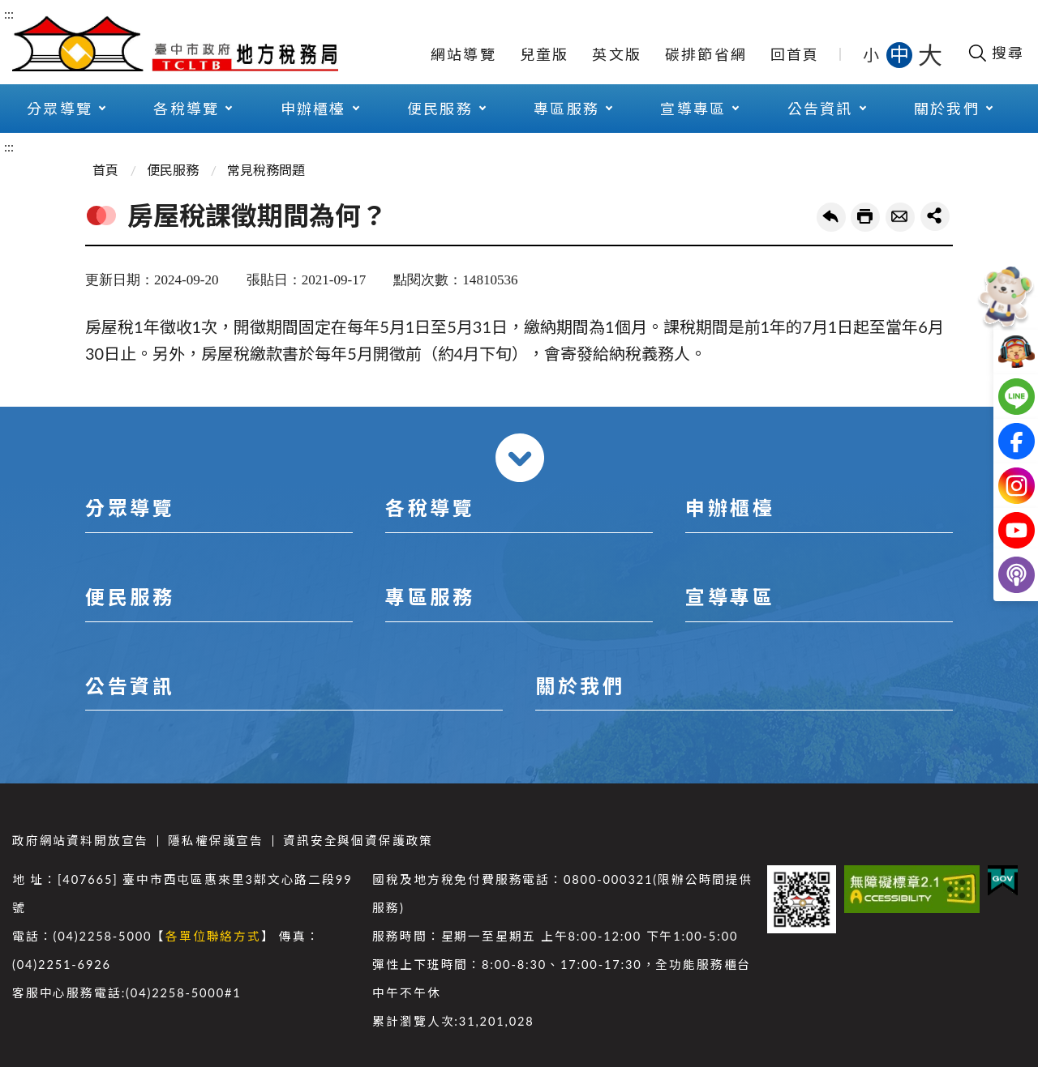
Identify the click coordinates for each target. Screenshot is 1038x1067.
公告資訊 (820, 108)
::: (9, 13)
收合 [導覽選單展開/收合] (519, 457)
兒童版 (544, 54)
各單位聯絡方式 (213, 936)
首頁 (105, 169)
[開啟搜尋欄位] (995, 52)
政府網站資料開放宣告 (80, 840)
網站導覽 (463, 54)
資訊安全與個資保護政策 (358, 840)
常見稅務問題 (266, 169)
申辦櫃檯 (313, 108)
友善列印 (865, 217)
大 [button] (930, 54)
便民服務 (440, 108)
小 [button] (872, 54)
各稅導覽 (186, 108)
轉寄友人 (900, 217)
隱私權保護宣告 (216, 840)
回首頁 (795, 54)
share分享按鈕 (935, 216)
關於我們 (947, 108)
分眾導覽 (59, 108)
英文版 (616, 54)
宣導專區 (693, 108)
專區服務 (566, 108)
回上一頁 (831, 217)
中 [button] (901, 54)
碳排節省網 (706, 54)
